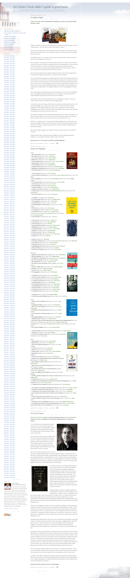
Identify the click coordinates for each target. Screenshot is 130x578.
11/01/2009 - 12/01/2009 (9, 173)
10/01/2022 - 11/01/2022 (9, 454)
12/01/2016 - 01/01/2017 (9, 333)
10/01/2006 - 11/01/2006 (9, 103)
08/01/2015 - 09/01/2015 (9, 303)
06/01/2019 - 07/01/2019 (9, 390)
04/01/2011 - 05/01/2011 (9, 205)
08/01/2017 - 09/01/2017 (9, 348)
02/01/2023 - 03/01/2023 (9, 460)
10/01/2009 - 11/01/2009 (9, 171)
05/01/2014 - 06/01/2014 (9, 275)
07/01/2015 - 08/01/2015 (9, 301)
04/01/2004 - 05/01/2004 (9, 55)
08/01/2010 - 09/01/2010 (9, 190)
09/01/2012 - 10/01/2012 (9, 237)
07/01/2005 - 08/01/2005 (9, 74)
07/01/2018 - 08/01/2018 (9, 369)
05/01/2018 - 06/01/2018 (9, 365)
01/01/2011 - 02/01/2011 (9, 199)
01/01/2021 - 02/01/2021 (9, 424)
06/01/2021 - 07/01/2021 (9, 432)
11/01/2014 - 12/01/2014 (9, 286)
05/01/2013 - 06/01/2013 (9, 252)
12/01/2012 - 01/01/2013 (9, 243)
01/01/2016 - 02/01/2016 (9, 313)
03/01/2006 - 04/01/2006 (9, 89)
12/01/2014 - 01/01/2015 (9, 288)
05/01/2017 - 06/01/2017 (9, 343)
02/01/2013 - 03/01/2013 (9, 246)
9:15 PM (46, 567)
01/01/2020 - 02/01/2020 (9, 403)
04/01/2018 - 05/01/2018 (9, 364)
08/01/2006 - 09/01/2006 (9, 99)
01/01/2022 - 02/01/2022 (9, 441)
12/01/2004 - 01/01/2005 (9, 61)
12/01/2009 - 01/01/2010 (9, 175)
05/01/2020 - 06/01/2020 (9, 411)
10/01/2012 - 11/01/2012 (9, 239)
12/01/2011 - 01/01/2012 (9, 220)
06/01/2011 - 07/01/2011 (9, 209)
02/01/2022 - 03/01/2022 (9, 443)
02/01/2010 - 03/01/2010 (9, 178)
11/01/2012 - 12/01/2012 (9, 241)
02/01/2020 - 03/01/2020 (9, 405)
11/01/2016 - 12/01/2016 (9, 331)
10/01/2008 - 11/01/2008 (9, 148)
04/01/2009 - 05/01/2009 (9, 159)
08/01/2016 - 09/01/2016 (9, 326)
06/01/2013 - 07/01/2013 (9, 254)
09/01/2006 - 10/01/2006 (9, 101)
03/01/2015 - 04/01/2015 (9, 294)
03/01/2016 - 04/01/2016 (9, 316)
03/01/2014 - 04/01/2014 (9, 271)
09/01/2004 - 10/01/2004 (9, 59)
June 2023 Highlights (8, 47)
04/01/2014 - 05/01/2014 (9, 273)
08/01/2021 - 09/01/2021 (9, 434)
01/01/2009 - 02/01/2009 (9, 154)
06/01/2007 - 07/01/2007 (9, 118)
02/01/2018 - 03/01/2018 (9, 360)
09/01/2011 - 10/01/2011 (9, 214)
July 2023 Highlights (8, 46)
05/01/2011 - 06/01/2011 (9, 207)
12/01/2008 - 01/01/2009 (9, 152)
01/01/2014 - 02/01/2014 (9, 267)
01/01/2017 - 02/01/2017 (9, 335)
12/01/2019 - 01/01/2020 (9, 401)
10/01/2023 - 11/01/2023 (9, 471)
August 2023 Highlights (9, 44)
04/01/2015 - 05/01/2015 (9, 296)
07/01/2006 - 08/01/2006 (9, 97)
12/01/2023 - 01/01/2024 (9, 475)
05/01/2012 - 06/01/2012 (9, 229)
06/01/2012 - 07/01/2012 (9, 231)
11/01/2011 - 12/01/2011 (9, 218)
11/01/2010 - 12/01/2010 (9, 195)
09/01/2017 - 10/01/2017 (9, 350)
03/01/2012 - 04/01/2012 (9, 226)
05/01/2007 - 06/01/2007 (9, 116)
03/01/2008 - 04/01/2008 (9, 135)
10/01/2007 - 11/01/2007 (9, 125)
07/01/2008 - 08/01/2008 (9, 142)
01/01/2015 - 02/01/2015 (9, 290)
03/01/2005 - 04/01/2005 (9, 67)
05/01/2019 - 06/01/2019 (9, 388)
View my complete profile (11, 508)
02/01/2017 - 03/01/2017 (9, 337)
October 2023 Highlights (9, 40)
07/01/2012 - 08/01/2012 (9, 233)
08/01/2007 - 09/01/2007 (9, 122)
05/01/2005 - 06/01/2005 (9, 71)
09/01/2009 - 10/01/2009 (9, 169)
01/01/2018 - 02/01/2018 (9, 358)
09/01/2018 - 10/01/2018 (9, 373)
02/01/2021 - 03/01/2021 (9, 426)
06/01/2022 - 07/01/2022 (9, 449)
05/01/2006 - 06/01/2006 (9, 93)
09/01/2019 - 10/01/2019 (9, 396)
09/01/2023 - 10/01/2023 (9, 469)
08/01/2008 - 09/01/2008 (9, 144)
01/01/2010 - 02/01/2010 (9, 176)
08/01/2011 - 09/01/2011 (9, 212)
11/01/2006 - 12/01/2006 (9, 105)
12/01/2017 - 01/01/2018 (9, 356)
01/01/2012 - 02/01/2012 (9, 222)
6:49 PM (46, 143)
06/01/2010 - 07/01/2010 (9, 186)
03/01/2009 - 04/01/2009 (9, 158)
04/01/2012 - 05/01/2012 (9, 227)
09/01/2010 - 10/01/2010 (9, 192)
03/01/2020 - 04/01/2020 (9, 407)
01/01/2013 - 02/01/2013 (9, 245)
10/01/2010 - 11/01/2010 (9, 193)
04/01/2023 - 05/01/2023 (9, 464)
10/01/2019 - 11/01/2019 (9, 398)
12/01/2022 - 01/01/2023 (9, 456)
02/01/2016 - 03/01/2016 (9, 314)
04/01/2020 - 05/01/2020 (9, 409)
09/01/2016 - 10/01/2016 (9, 328)
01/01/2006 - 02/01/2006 (9, 86)
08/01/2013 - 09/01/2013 (9, 258)
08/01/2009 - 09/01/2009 (9, 167)
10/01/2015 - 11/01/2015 (9, 307)
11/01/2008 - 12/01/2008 (9, 150)
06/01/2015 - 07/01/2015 (9, 299)
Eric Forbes (15, 483)
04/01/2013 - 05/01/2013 (9, 250)
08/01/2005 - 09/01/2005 (9, 76)
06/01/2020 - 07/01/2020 (9, 413)
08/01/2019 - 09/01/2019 (9, 394)
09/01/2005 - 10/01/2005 (9, 78)
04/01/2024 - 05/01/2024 (9, 477)
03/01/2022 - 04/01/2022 (9, 445)
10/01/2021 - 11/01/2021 (9, 435)
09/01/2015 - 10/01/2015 (9, 305)
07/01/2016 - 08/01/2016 (9, 324)
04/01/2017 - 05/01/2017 (9, 341)
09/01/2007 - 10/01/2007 (9, 124)
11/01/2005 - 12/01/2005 (9, 82)
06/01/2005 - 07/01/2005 (9, 73)
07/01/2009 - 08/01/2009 (9, 165)
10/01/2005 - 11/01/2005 (9, 80)
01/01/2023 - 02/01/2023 (9, 458)
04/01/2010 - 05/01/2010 (9, 182)
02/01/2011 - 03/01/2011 (9, 201)
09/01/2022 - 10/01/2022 (9, 452)
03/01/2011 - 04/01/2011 (9, 203)
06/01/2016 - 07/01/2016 (9, 322)
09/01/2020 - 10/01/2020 (9, 418)
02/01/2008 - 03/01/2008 (9, 133)
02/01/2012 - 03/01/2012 (9, 224)
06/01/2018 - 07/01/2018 (9, 367)
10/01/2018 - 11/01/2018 (9, 375)
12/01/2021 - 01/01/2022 (9, 439)
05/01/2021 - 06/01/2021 (9, 430)
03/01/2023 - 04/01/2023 (9, 462)
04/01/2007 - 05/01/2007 (9, 114)
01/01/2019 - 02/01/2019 (9, 381)
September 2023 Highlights (10, 42)
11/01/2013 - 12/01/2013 (9, 263)
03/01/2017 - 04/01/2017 (9, 339)
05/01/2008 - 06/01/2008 (9, 139)
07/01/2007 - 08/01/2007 (9, 120)
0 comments (52, 143)
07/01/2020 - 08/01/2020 (9, 415)
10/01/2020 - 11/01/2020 (9, 420)
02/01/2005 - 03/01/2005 (9, 65)
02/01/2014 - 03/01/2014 (9, 269)
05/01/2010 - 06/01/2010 (9, 184)
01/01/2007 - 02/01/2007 (9, 108)
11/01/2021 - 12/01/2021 (9, 437)
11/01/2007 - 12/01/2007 (9, 127)
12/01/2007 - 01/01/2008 (9, 129)
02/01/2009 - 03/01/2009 (9, 156)
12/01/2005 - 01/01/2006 (9, 84)
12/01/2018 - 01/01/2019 (9, 379)
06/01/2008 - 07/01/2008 (9, 141)
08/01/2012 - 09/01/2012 (9, 235)
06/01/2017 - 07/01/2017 (9, 345)
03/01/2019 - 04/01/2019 (9, 384)
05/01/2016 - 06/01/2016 (9, 320)
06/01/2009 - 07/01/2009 (9, 163)
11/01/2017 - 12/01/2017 (9, 354)
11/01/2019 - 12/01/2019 (9, 399)
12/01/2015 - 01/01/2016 (9, 311)
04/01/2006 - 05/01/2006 (9, 91)
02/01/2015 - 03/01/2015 (9, 292)
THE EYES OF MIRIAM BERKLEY (12, 31)
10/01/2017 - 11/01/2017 (9, 352)
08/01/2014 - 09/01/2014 (9, 280)
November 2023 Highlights (10, 38)
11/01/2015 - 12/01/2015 (9, 309)
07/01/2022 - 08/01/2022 (9, 451)
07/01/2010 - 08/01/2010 (9, 188)
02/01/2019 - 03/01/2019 (9, 383)
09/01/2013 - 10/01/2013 (9, 260)
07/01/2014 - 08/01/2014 (9, 278)
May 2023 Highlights (8, 49)
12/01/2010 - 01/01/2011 (9, 197)
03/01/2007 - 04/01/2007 (9, 112)
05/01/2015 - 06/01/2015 (9, 297)
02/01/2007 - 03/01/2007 (9, 110)
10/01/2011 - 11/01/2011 (9, 216)
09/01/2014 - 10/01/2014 (9, 282)
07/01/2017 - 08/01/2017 (9, 347)
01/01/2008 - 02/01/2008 (9, 131)
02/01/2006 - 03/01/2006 (9, 88)
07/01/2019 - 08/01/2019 (9, 392)
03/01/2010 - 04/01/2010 (9, 180)
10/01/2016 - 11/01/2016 (9, 330)
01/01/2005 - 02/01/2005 (9, 63)
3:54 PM (46, 408)
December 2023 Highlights (10, 36)
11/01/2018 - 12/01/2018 (9, 377)
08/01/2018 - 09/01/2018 (9, 371)
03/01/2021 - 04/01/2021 (9, 428)
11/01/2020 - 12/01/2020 (9, 422)
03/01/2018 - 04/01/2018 (9, 362)
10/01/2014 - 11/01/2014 (9, 284)
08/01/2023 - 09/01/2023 (9, 467)
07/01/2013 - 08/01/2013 (9, 256)
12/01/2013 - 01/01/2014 (9, 265)
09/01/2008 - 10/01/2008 (9, 146)
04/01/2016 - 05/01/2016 (9, 318)
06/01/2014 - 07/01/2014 (9, 277)
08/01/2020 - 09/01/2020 (9, 416)
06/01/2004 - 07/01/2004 (9, 57)
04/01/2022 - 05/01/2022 (9, 447)
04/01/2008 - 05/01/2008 (9, 137)
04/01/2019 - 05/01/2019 (9, 386)
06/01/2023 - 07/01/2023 (9, 466)
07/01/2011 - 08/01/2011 (9, 210)
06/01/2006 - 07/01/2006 (9, 95)
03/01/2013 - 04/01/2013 (9, 248)
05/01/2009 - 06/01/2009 (9, 161)
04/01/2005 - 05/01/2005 (9, 69)
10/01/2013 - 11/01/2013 (9, 262)
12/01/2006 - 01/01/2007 (9, 107)
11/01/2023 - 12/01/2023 (9, 473)
